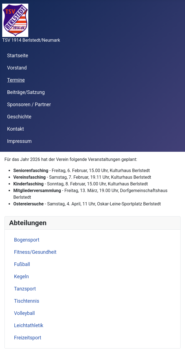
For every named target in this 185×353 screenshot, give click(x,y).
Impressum (19, 141)
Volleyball (24, 313)
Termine (16, 80)
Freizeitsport (27, 337)
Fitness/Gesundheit (35, 252)
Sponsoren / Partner (29, 104)
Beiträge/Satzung (26, 92)
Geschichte (19, 117)
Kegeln (21, 276)
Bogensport (26, 240)
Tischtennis (26, 301)
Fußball (22, 264)
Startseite (17, 55)
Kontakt (15, 129)
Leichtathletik (28, 325)
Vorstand (17, 68)
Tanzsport (25, 289)
